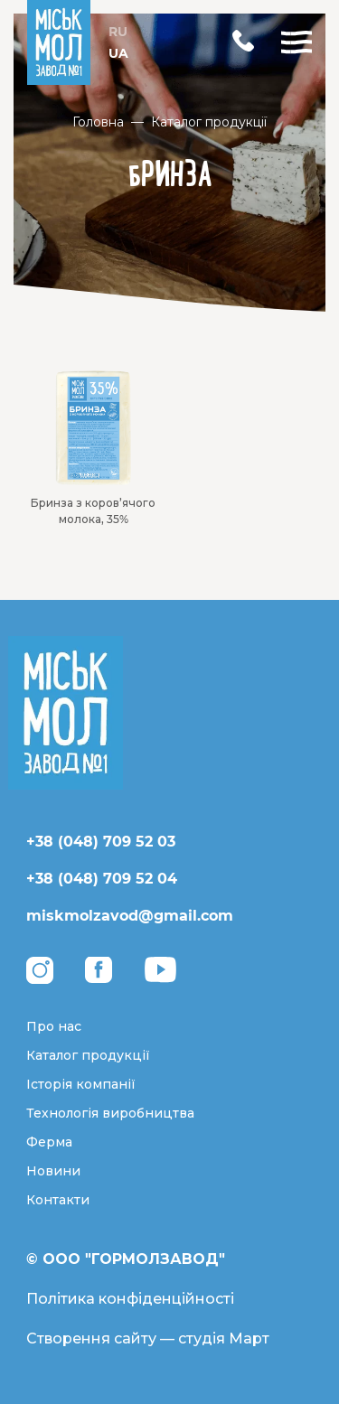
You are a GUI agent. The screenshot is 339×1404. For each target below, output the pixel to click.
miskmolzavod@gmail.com (129, 915)
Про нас (53, 1026)
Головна (98, 122)
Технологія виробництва (110, 1113)
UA (118, 53)
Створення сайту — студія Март (147, 1338)
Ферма (49, 1142)
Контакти (57, 1200)
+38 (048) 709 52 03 (100, 841)
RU (117, 31)
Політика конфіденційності (130, 1298)
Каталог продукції (209, 122)
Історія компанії (81, 1084)
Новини (53, 1171)
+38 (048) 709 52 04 (101, 878)
